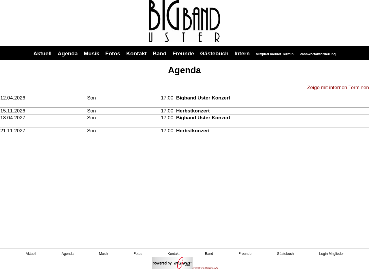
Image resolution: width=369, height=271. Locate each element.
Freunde (183, 53)
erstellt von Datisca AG (185, 268)
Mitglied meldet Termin (274, 54)
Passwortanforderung (318, 54)
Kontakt (136, 53)
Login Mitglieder (331, 254)
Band (160, 53)
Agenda (68, 53)
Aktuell (42, 53)
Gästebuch (214, 53)
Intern (242, 53)
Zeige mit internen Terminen (338, 87)
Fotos (112, 53)
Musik (91, 53)
